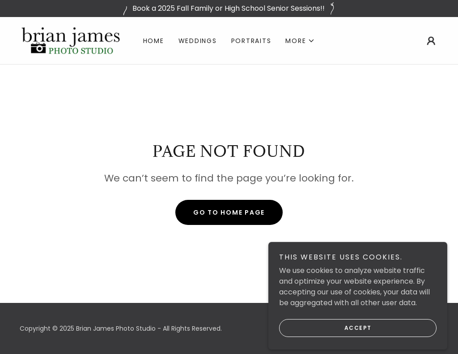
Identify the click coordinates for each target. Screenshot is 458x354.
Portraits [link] (251, 40)
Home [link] (153, 40)
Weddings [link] (197, 40)
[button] (300, 40)
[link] (70, 40)
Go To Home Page (229, 212)
